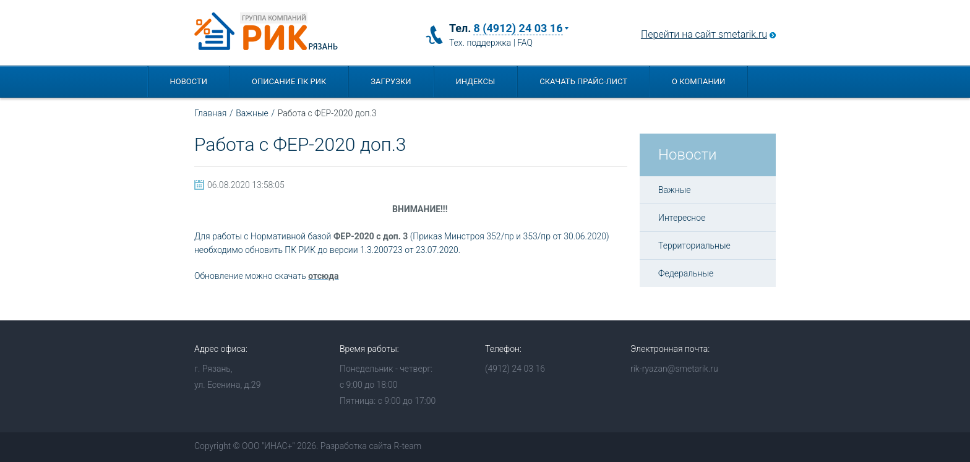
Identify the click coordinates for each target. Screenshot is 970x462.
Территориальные (694, 245)
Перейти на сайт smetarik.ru (704, 34)
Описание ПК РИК (289, 81)
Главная (210, 113)
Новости (189, 81)
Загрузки (391, 81)
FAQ (525, 43)
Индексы (476, 81)
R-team (407, 446)
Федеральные (685, 273)
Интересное (681, 218)
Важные (252, 113)
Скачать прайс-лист (583, 81)
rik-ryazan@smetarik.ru (674, 369)
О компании (698, 81)
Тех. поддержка (480, 43)
